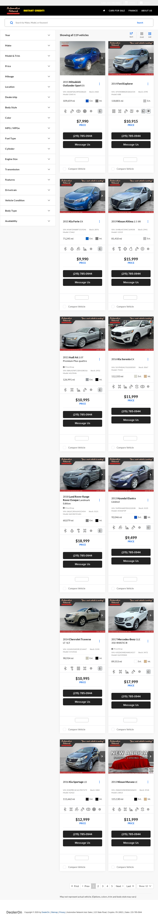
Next (119, 886)
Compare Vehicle (76, 168)
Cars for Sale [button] (117, 10)
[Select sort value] (132, 35)
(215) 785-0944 (82, 136)
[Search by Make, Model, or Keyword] (74, 22)
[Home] (104, 11)
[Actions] (99, 83)
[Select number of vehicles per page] (145, 886)
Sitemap (54, 912)
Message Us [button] (82, 144)
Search (140, 22)
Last (130, 886)
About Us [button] (146, 10)
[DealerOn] (14, 912)
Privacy (62, 912)
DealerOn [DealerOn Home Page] (46, 912)
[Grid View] (141, 35)
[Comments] (100, 111)
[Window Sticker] (148, 111)
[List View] (150, 35)
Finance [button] (133, 10)
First (75, 886)
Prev (85, 886)
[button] (102, 58)
